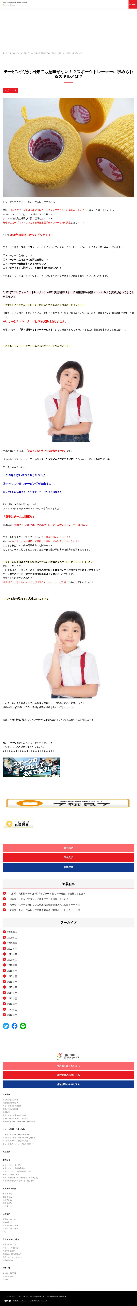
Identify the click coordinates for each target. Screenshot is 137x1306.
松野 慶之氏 (7, 1206)
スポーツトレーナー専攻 (12, 1165)
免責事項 (51, 1296)
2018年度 (12, 971)
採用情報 (34, 1296)
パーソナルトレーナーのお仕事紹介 (16, 1135)
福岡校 (5, 1280)
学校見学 (68, 857)
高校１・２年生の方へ (11, 1248)
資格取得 (6, 1112)
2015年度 (12, 987)
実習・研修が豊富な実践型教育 (15, 1115)
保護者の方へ (8, 1260)
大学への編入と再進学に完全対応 (15, 1118)
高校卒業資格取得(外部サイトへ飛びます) (19, 1181)
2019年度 (12, 965)
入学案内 (6, 1214)
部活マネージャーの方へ (12, 1257)
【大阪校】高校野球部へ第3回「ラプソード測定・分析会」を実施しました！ (46, 893)
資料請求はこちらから (68, 1066)
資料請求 (68, 847)
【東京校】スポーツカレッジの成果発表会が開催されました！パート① (43, 904)
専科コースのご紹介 (10, 1225)
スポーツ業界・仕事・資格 (14, 1129)
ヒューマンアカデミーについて (13, 1296)
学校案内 (6, 1094)
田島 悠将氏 (7, 1203)
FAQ (4, 1232)
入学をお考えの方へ (11, 1239)
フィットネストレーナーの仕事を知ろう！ (19, 1144)
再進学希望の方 (9, 1251)
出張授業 (6, 1152)
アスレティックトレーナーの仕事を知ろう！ (20, 1138)
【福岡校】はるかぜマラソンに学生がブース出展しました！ (37, 899)
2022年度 (12, 949)
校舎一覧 (6, 1268)
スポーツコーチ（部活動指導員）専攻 (17, 1171)
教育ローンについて (10, 1219)
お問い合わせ (42, 1296)
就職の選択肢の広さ (10, 1103)
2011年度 (12, 1009)
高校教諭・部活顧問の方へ (13, 1254)
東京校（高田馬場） (10, 1273)
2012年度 (12, 1004)
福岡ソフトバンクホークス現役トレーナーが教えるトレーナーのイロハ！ (51, 525)
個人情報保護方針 (61, 1296)
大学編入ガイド (9, 1222)
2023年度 (12, 943)
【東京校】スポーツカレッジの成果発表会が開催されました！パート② (43, 910)
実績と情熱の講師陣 (10, 1109)
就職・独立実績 (9, 1188)
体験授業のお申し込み (68, 1084)
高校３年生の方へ (9, 1245)
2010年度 (12, 1015)
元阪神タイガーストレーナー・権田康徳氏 (19, 1122)
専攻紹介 (6, 1160)
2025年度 (12, 937)
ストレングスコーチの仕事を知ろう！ (17, 1141)
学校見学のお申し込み (68, 1075)
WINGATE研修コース (11, 1175)
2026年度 (12, 932)
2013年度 (12, 998)
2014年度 (12, 993)
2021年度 (12, 954)
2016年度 (12, 982)
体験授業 (68, 867)
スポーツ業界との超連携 (12, 1106)
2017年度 (12, 976)
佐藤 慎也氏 (7, 1197)
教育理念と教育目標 (10, 1100)
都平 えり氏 (7, 1194)
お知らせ (27, 1296)
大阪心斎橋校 (8, 1276)
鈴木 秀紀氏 (7, 1200)
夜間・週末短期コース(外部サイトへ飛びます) (20, 1178)
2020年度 (12, 960)
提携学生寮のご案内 (10, 1229)
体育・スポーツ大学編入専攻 (14, 1168)
